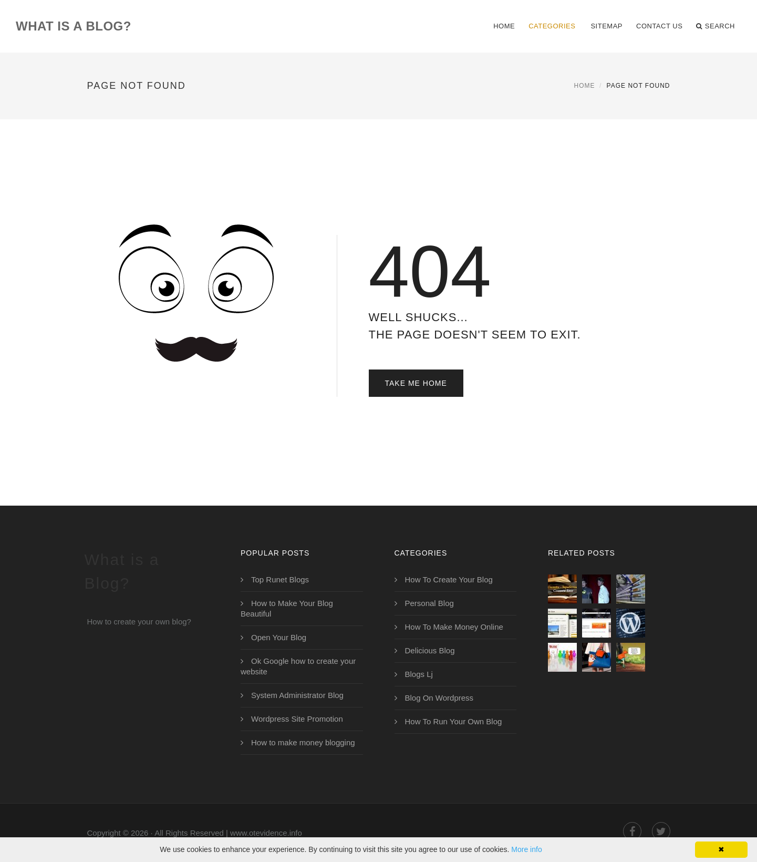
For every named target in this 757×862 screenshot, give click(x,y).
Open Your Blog (278, 637)
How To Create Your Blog (449, 579)
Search (715, 26)
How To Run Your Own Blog (453, 721)
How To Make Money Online (454, 626)
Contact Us (659, 26)
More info (526, 849)
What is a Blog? (73, 26)
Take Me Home (416, 383)
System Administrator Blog (297, 695)
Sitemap (606, 26)
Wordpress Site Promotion (297, 718)
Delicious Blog (430, 650)
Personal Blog (429, 603)
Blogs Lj (419, 674)
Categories (551, 26)
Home (504, 26)
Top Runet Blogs (280, 579)
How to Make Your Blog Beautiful (287, 608)
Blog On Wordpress (439, 697)
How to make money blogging (303, 742)
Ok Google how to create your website (298, 666)
